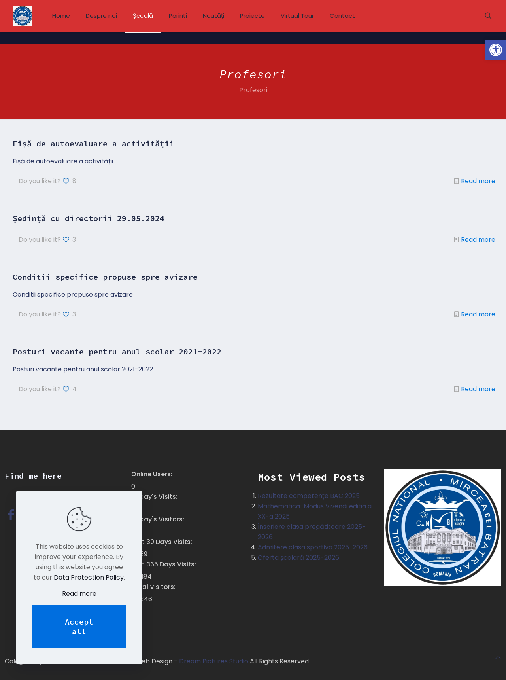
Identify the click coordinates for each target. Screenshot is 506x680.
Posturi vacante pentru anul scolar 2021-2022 (117, 351)
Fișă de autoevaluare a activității (93, 143)
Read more (478, 181)
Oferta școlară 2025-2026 (298, 557)
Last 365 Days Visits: (164, 564)
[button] (495, 50)
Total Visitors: (154, 586)
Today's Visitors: (158, 519)
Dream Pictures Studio (214, 661)
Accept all (79, 626)
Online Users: (152, 474)
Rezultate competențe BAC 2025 (309, 495)
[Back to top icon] (498, 658)
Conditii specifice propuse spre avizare (105, 277)
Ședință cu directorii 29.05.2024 (88, 218)
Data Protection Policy (89, 577)
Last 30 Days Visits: (162, 541)
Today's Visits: (155, 496)
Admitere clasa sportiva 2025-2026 (313, 547)
